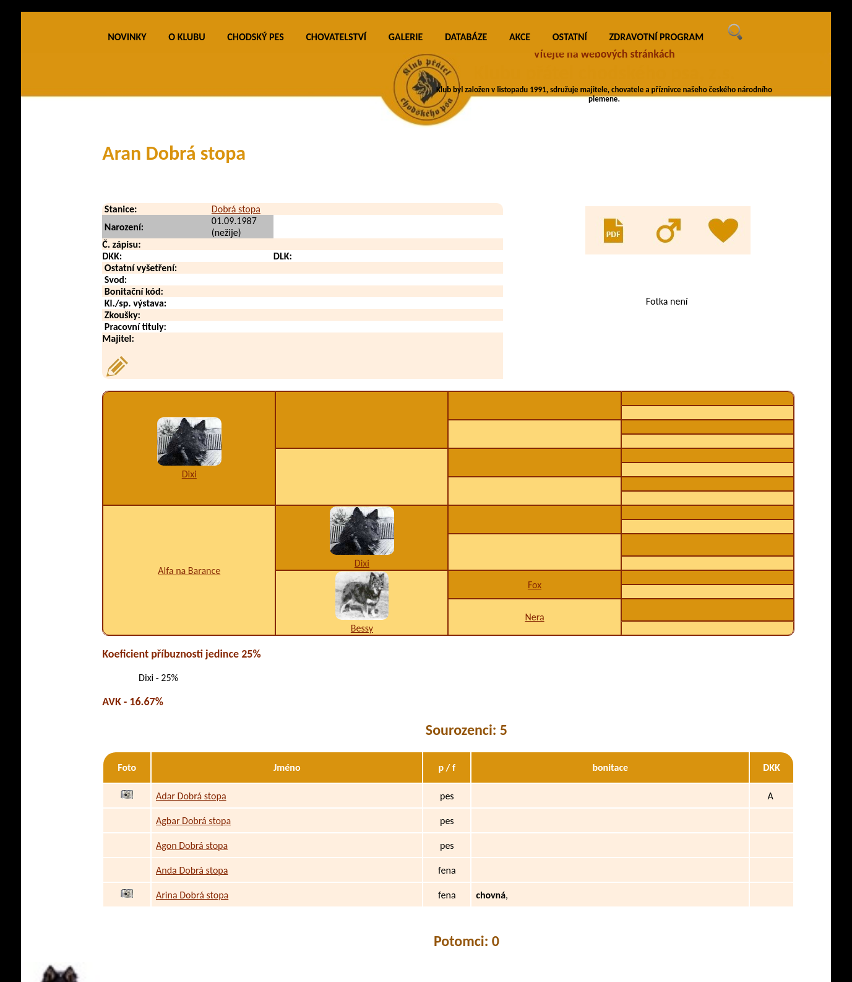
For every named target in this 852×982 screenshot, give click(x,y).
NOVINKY (127, 37)
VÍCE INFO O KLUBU (628, 127)
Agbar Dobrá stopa (193, 821)
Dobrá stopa (236, 209)
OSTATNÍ (570, 37)
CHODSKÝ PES (255, 37)
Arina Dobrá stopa (192, 895)
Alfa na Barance (189, 570)
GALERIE (406, 37)
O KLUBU (186, 37)
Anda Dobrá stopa (192, 870)
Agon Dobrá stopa (192, 845)
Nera (534, 617)
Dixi (189, 474)
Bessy (362, 628)
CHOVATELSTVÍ (336, 37)
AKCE (519, 37)
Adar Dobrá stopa (191, 796)
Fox (534, 585)
